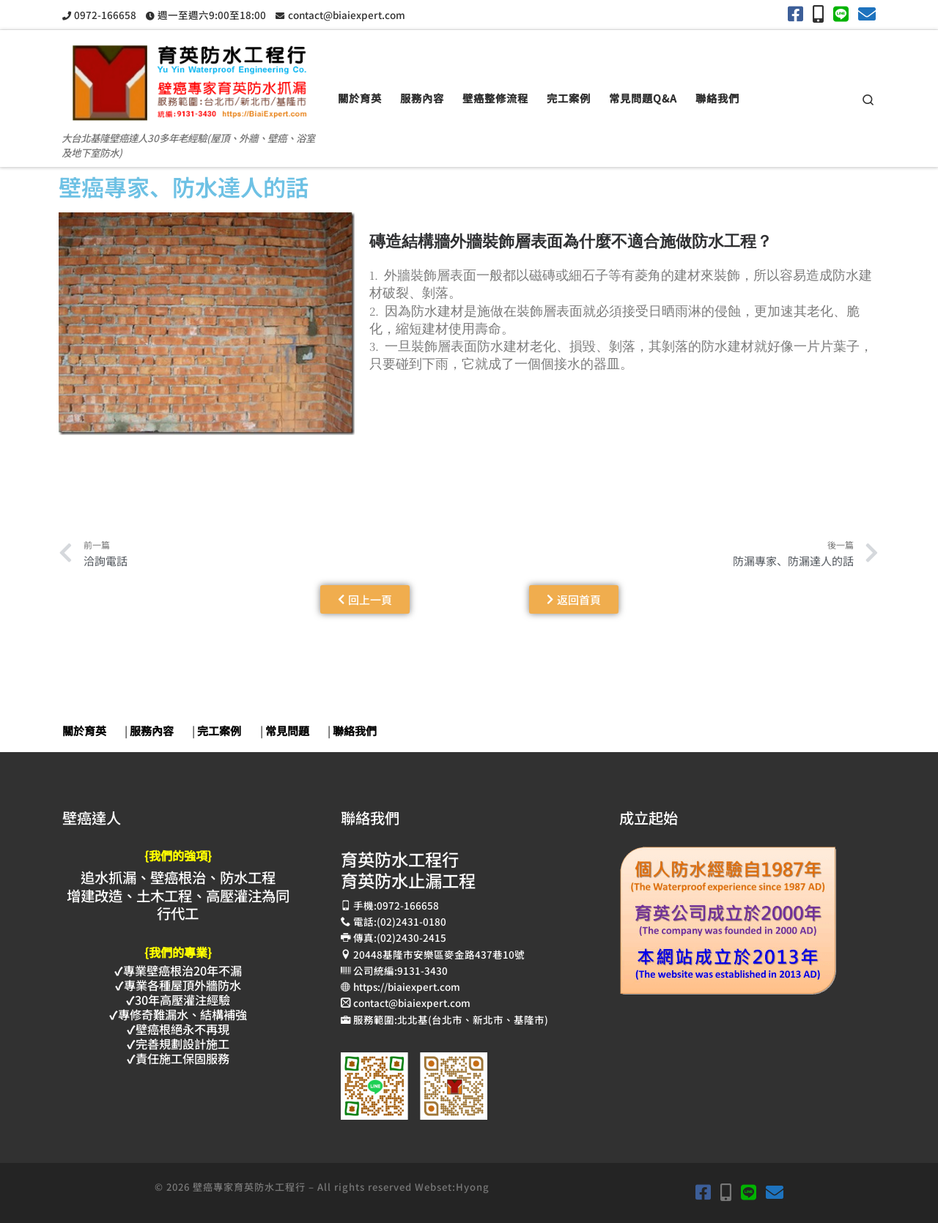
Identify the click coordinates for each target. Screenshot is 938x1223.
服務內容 (152, 730)
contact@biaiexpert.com (411, 1002)
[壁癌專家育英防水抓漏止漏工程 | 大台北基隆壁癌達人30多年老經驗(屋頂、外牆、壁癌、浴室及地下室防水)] (189, 77)
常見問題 (287, 730)
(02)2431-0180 (411, 921)
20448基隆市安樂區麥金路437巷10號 (439, 954)
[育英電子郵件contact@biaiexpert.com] (867, 13)
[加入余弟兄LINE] (841, 13)
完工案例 (219, 730)
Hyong (473, 1187)
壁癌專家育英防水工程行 (249, 1187)
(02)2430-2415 (411, 937)
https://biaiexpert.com (406, 986)
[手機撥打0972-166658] (818, 13)
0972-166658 (408, 905)
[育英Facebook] (795, 13)
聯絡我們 (355, 730)
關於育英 (84, 730)
